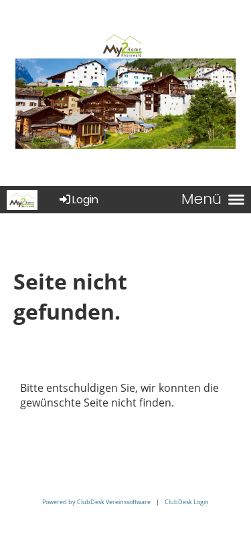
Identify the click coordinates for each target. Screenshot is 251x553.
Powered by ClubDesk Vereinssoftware (96, 501)
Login (78, 199)
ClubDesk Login (187, 501)
